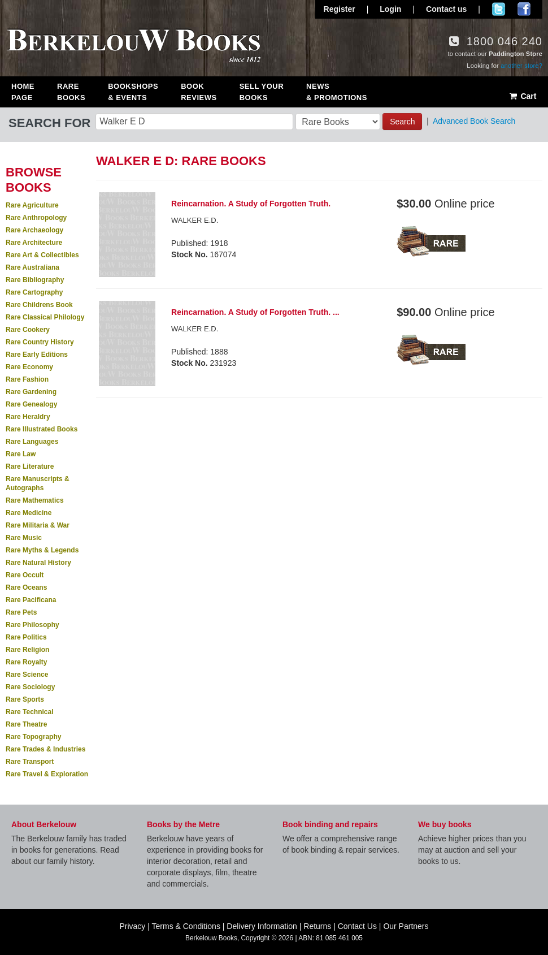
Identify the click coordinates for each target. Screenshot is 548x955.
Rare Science (27, 675)
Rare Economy (29, 367)
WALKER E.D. (194, 220)
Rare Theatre (26, 724)
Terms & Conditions (186, 926)
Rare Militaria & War (37, 525)
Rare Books (71, 92)
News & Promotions (336, 92)
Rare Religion (27, 650)
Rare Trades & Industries (45, 749)
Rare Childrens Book (39, 305)
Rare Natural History (38, 563)
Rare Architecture (34, 243)
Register (339, 9)
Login (390, 9)
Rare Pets (21, 612)
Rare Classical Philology (45, 317)
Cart (522, 96)
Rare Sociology (30, 687)
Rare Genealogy (31, 404)
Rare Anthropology (36, 218)
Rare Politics (26, 637)
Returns (317, 926)
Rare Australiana (32, 267)
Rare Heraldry (28, 417)
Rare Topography (33, 737)
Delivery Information (262, 926)
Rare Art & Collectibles (42, 255)
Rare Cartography (34, 292)
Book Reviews (198, 92)
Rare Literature (30, 466)
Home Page (22, 92)
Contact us (446, 9)
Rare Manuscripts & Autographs (37, 483)
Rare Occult (25, 575)
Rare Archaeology (34, 230)
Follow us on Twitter (499, 9)
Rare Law (21, 454)
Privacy (132, 926)
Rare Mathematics (35, 500)
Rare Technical (29, 712)
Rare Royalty (26, 662)
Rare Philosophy (32, 625)
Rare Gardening (31, 392)
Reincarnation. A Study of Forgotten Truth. (250, 203)
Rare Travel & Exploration (47, 774)
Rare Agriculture (32, 205)
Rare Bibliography (35, 280)
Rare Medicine (28, 513)
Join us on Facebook (524, 9)
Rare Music (24, 538)
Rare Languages (32, 442)
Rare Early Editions (37, 354)
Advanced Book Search (474, 121)
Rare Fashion (27, 379)
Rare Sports (25, 699)
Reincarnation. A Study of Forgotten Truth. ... (255, 312)
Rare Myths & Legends (42, 550)
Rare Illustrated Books (41, 429)
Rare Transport (30, 762)
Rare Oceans (26, 587)
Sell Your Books (262, 92)
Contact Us (357, 926)
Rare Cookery (28, 330)
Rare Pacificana (31, 600)
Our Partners (405, 926)
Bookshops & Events (133, 92)
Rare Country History (40, 342)
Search (402, 121)
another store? (521, 65)
